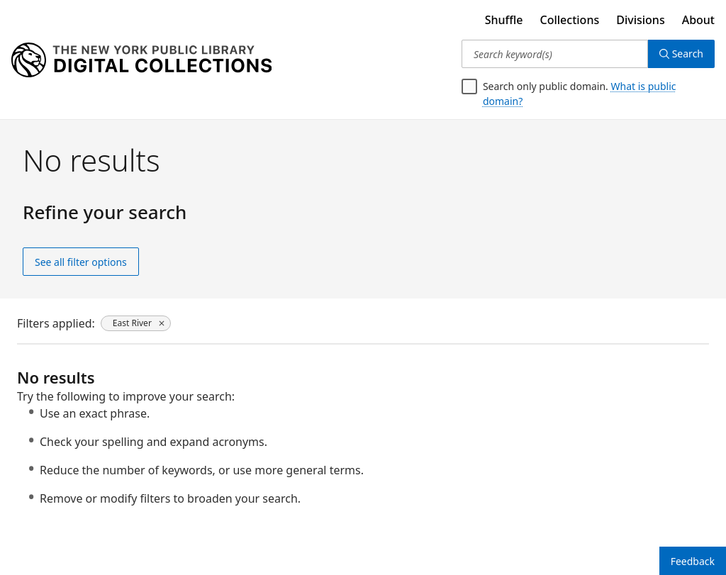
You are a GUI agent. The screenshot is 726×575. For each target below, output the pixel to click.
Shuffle (504, 20)
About (698, 20)
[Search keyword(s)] (555, 54)
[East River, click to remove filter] (136, 323)
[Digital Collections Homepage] (141, 60)
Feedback (693, 561)
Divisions (640, 20)
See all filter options (81, 262)
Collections (570, 20)
